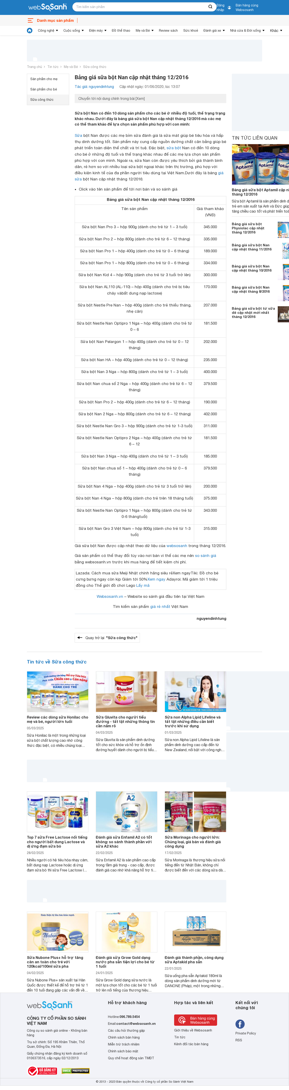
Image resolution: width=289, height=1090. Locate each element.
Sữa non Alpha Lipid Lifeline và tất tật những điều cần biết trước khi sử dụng (193, 721)
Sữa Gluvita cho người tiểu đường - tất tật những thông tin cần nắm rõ (125, 721)
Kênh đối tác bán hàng (191, 1044)
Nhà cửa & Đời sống (245, 30)
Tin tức (53, 67)
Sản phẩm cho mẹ (43, 79)
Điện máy (96, 30)
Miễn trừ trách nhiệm (123, 1044)
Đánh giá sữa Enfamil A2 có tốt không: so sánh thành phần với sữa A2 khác (124, 841)
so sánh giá (205, 555)
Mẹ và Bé (143, 30)
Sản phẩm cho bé (43, 89)
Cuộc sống (71, 30)
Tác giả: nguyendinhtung (94, 86)
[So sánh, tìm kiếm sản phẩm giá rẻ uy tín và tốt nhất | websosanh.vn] (47, 7)
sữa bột (174, 148)
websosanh (177, 545)
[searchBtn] (210, 7)
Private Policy (245, 1033)
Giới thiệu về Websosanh (193, 1030)
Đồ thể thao (121, 30)
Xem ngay (156, 579)
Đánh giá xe (212, 30)
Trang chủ (34, 67)
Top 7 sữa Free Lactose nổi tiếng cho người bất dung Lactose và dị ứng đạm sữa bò (57, 841)
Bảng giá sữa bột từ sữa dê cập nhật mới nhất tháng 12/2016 (253, 312)
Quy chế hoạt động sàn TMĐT (131, 1058)
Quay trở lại (111, 637)
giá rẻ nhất (160, 606)
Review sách (168, 30)
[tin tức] (29, 30)
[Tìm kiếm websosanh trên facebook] (240, 1024)
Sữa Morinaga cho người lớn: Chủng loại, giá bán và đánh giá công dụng (193, 841)
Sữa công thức (94, 67)
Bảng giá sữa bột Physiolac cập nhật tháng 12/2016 (248, 228)
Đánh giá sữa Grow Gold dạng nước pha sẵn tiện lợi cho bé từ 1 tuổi (125, 961)
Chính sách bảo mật (123, 1051)
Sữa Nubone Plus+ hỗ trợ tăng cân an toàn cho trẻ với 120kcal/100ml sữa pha (55, 961)
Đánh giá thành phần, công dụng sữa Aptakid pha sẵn (194, 959)
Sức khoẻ (190, 30)
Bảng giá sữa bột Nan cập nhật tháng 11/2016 (251, 247)
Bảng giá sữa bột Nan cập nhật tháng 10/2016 (251, 268)
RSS (238, 1040)
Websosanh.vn (110, 596)
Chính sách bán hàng (124, 1037)
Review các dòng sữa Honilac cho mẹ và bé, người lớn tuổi (57, 719)
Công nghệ (46, 30)
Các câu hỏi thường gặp (126, 1030)
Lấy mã (143, 585)
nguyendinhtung (211, 618)
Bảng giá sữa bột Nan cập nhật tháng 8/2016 (250, 289)
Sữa (78, 135)
